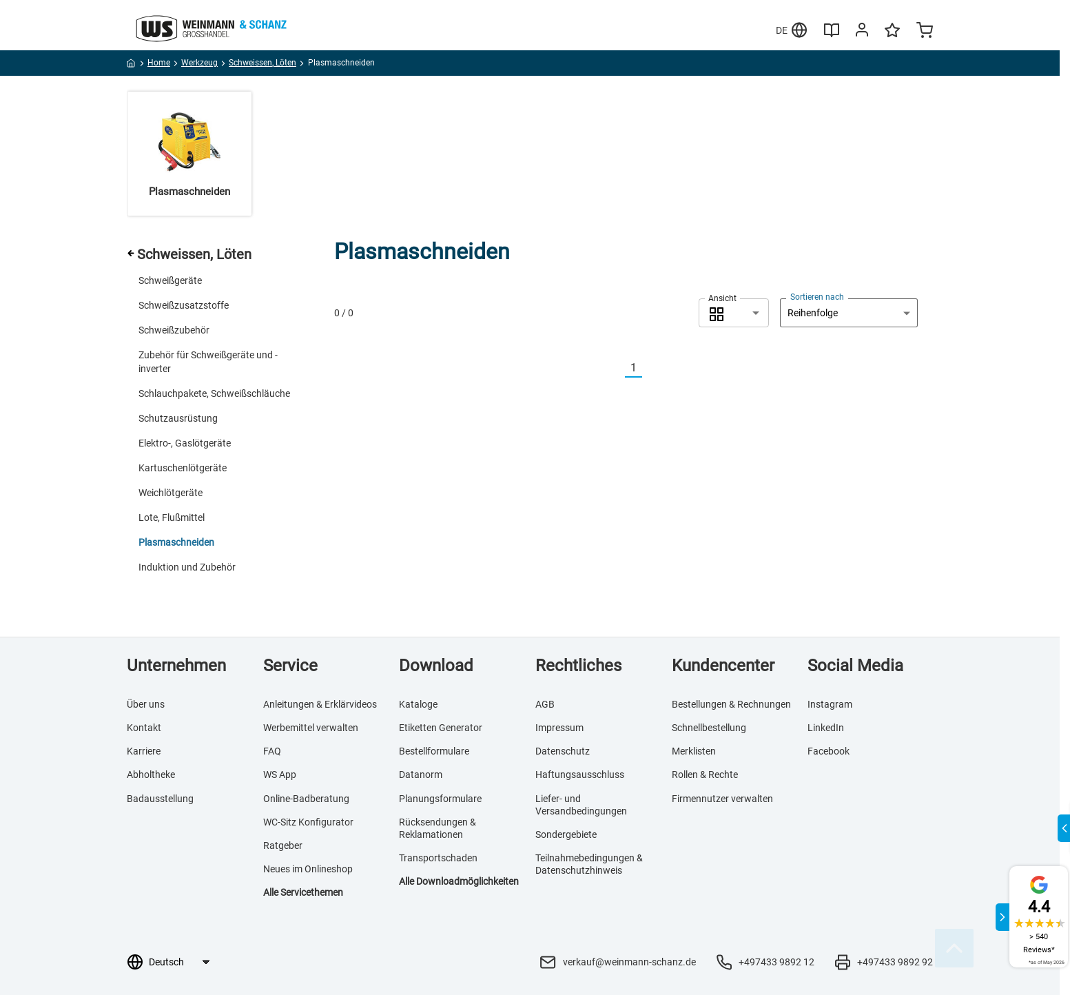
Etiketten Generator (440, 727)
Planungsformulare (440, 798)
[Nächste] (650, 368)
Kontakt (144, 727)
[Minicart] (924, 31)
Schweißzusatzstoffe (183, 305)
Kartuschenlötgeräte (182, 467)
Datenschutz (562, 751)
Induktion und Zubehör (187, 567)
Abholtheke (151, 774)
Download (436, 665)
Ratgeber (282, 845)
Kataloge (418, 704)
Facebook (828, 751)
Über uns (146, 704)
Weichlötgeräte (170, 492)
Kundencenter (723, 665)
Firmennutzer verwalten (722, 798)
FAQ (272, 751)
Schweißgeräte (170, 280)
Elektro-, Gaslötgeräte (184, 443)
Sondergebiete (566, 834)
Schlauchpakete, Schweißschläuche (214, 393)
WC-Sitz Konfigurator (308, 822)
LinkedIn (825, 727)
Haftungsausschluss (579, 774)
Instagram (829, 704)
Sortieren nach (817, 297)
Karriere (144, 751)
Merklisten (694, 751)
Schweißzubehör (173, 330)
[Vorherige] (616, 368)
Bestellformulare (434, 751)
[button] (734, 313)
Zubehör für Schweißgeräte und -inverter (208, 361)
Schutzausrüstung (178, 418)
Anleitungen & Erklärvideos (320, 704)
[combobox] (734, 312)
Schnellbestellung (709, 727)
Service (290, 665)
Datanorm (420, 774)
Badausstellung (160, 798)
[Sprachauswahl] (178, 962)
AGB (545, 704)
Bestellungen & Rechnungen (731, 704)
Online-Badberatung (306, 798)
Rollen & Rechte (705, 774)
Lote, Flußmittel (171, 517)
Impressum (559, 727)
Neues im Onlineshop (308, 868)
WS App (279, 774)
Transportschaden (438, 857)
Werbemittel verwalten (310, 727)
